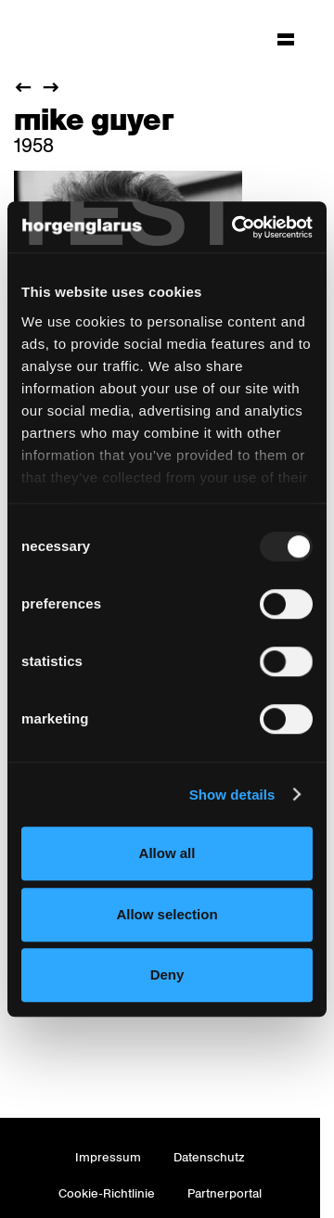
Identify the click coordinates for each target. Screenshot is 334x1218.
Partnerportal (224, 1193)
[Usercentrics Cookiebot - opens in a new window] (236, 227)
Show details (232, 794)
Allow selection (166, 914)
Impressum (108, 1157)
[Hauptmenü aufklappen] (285, 39)
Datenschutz (209, 1157)
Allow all (167, 853)
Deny (167, 974)
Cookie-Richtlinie (106, 1193)
